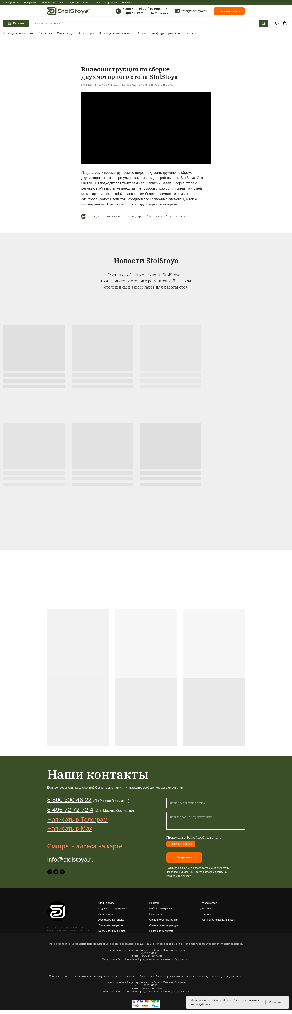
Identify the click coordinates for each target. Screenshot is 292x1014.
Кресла (142, 33)
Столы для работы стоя (18, 33)
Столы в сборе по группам (164, 923)
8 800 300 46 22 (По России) (144, 9)
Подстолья (45, 33)
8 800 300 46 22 (69, 803)
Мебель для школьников (112, 934)
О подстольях (48, 2)
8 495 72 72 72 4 (135, 13)
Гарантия (206, 918)
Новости (154, 906)
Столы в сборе (106, 906)
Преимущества (11, 2)
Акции (97, 2)
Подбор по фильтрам (161, 934)
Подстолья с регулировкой (113, 912)
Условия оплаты (210, 906)
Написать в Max (69, 832)
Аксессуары (86, 33)
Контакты (127, 2)
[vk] (49, 875)
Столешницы (65, 33)
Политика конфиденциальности (218, 923)
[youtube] (55, 875)
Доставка (206, 912)
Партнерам (111, 2)
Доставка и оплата (79, 2)
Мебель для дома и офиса (115, 33)
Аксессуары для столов (111, 923)
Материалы (30, 2)
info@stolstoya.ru (194, 11)
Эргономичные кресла (110, 929)
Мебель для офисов (160, 912)
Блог (62, 2)
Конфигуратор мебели (166, 33)
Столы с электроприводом (164, 929)
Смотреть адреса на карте (84, 850)
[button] (277, 23)
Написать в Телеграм (77, 823)
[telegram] (62, 875)
